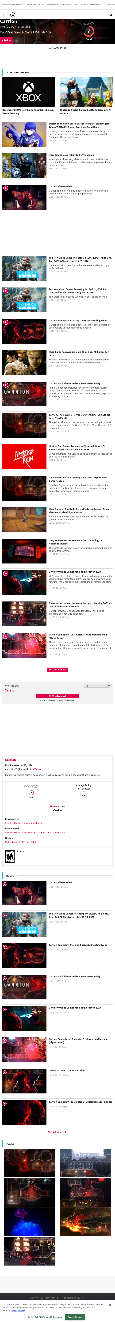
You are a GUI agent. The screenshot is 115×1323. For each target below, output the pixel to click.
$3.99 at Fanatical (57, 696)
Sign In (53, 806)
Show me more (57, 669)
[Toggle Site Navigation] (4, 15)
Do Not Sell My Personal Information (45, 1317)
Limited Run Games (55, 832)
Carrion (8, 21)
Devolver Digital (12, 823)
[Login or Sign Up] (111, 15)
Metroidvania (11, 842)
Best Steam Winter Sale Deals (12, 4)
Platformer (24, 842)
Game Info (57, 47)
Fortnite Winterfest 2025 (35, 4)
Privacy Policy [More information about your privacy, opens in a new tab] (18, 1310)
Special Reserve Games (33, 832)
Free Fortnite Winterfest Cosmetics (59, 4)
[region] (57, 1311)
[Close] (109, 1304)
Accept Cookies (75, 1317)
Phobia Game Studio (32, 823)
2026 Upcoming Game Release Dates (88, 4)
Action (34, 842)
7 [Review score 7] (88, 31)
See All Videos (57, 1132)
